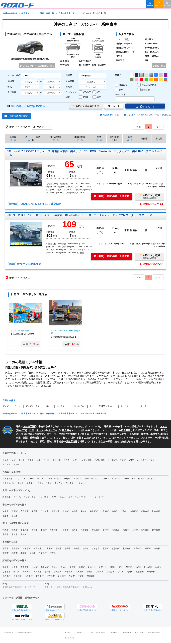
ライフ (40, 478)
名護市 (6, 516)
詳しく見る (159, 66)
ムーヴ (31, 478)
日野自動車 (87, 460)
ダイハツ (57, 460)
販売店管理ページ (154, 632)
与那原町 (134, 511)
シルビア (151, 478)
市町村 (69, 75)
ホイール (117, 437)
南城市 (15, 516)
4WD (99, 97)
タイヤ (127, 437)
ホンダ (39, 430)
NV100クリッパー (107, 406)
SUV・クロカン (59, 497)
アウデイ (7, 464)
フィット (77, 478)
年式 (10, 86)
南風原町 (94, 511)
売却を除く (146, 89)
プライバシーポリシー (97, 632)
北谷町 (66, 511)
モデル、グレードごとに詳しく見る (37, 66)
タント (21, 483)
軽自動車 (125, 430)
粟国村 (130, 571)
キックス (125, 406)
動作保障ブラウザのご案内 (133, 632)
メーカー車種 (14, 75)
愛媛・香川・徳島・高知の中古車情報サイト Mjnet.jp (68, 587)
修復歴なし (124, 85)
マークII (66, 478)
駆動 (68, 97)
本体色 (118, 75)
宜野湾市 (25, 511)
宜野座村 (27, 571)
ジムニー (31, 483)
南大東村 (40, 576)
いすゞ (76, 460)
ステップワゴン (91, 478)
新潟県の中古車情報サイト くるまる (19, 587)
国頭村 (113, 567)
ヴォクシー (71, 483)
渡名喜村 (7, 576)
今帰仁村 (43, 553)
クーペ (93, 497)
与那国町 (91, 576)
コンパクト (44, 497)
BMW (131, 460)
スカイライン (9, 478)
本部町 (24, 553)
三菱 (39, 460)
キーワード (120, 94)
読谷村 (124, 511)
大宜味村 (103, 567)
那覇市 (35, 511)
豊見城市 (56, 511)
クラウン (59, 483)
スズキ (67, 460)
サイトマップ (70, 638)
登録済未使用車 (148, 85)
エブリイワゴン (53, 478)
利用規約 (114, 632)
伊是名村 (111, 571)
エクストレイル (77, 406)
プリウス (58, 434)
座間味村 (151, 571)
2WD (85, 97)
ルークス (61, 406)
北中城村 (156, 511)
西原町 (15, 511)
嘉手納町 (145, 511)
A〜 (30, 140)
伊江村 (121, 571)
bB (133, 478)
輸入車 (65, 430)
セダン (102, 497)
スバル (47, 460)
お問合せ (80, 632)
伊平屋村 (100, 571)
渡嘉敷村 (140, 571)
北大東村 (29, 576)
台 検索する (145, 106)
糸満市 (115, 511)
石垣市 (72, 576)
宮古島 (53, 553)
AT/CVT (87, 92)
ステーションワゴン (78, 497)
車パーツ (154, 437)
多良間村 (62, 576)
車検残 (69, 86)
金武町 (24, 534)
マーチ (126, 478)
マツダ (31, 460)
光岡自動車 (100, 460)
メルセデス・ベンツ (117, 460)
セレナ (48, 406)
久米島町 (18, 576)
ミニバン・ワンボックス (25, 497)
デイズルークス (33, 406)
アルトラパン (9, 483)
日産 (33, 426)
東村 (121, 567)
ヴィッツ (116, 478)
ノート (17, 406)
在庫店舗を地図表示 (16, 116)
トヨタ (6, 460)
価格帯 (11, 81)
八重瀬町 (105, 511)
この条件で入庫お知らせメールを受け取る (149, 114)
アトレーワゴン (45, 483)
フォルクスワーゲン (146, 460)
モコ (92, 406)
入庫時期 (70, 81)
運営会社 (68, 632)
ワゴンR (21, 478)
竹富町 (81, 576)
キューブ (105, 478)
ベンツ (51, 430)
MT (98, 92)
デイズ (6, 406)
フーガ (26, 426)
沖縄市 (6, 511)
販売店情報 (71, 441)
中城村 (84, 511)
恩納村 (64, 567)
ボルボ (17, 464)
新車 (121, 89)
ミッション (71, 92)
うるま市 (45, 511)
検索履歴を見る (111, 114)
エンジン (140, 437)
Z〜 (34, 140)
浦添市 (75, 511)
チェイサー (84, 483)
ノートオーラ (140, 406)
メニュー (167, 4)
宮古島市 (51, 576)
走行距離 (12, 92)
